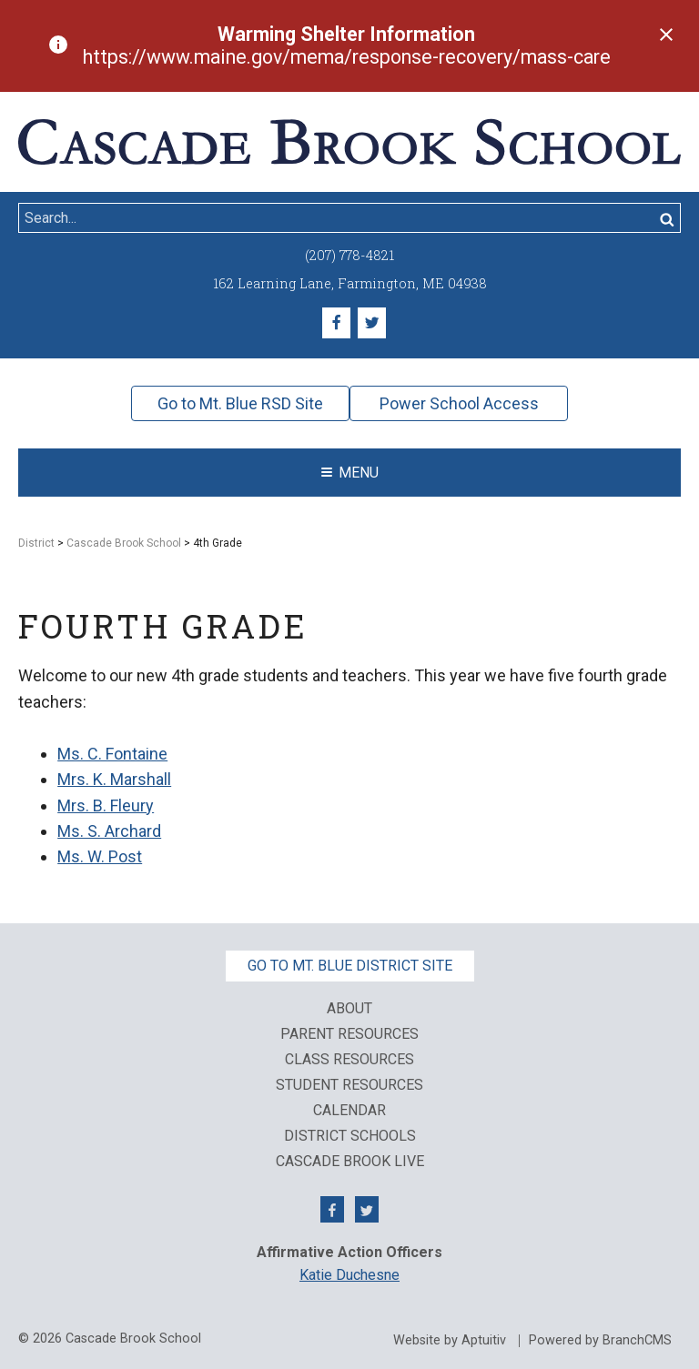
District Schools (350, 1136)
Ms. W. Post (99, 856)
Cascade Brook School (123, 543)
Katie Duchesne (349, 1274)
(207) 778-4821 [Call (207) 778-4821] (349, 255)
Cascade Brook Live (350, 1161)
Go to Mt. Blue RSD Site (240, 403)
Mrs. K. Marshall (114, 779)
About (349, 1009)
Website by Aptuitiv (449, 1340)
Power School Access (459, 403)
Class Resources (349, 1059)
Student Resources (349, 1085)
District (36, 543)
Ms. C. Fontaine (112, 753)
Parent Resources (349, 1034)
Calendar (349, 1110)
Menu (350, 472)
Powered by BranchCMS (600, 1340)
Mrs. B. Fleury (105, 805)
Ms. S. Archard (109, 831)
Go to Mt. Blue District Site (350, 965)
